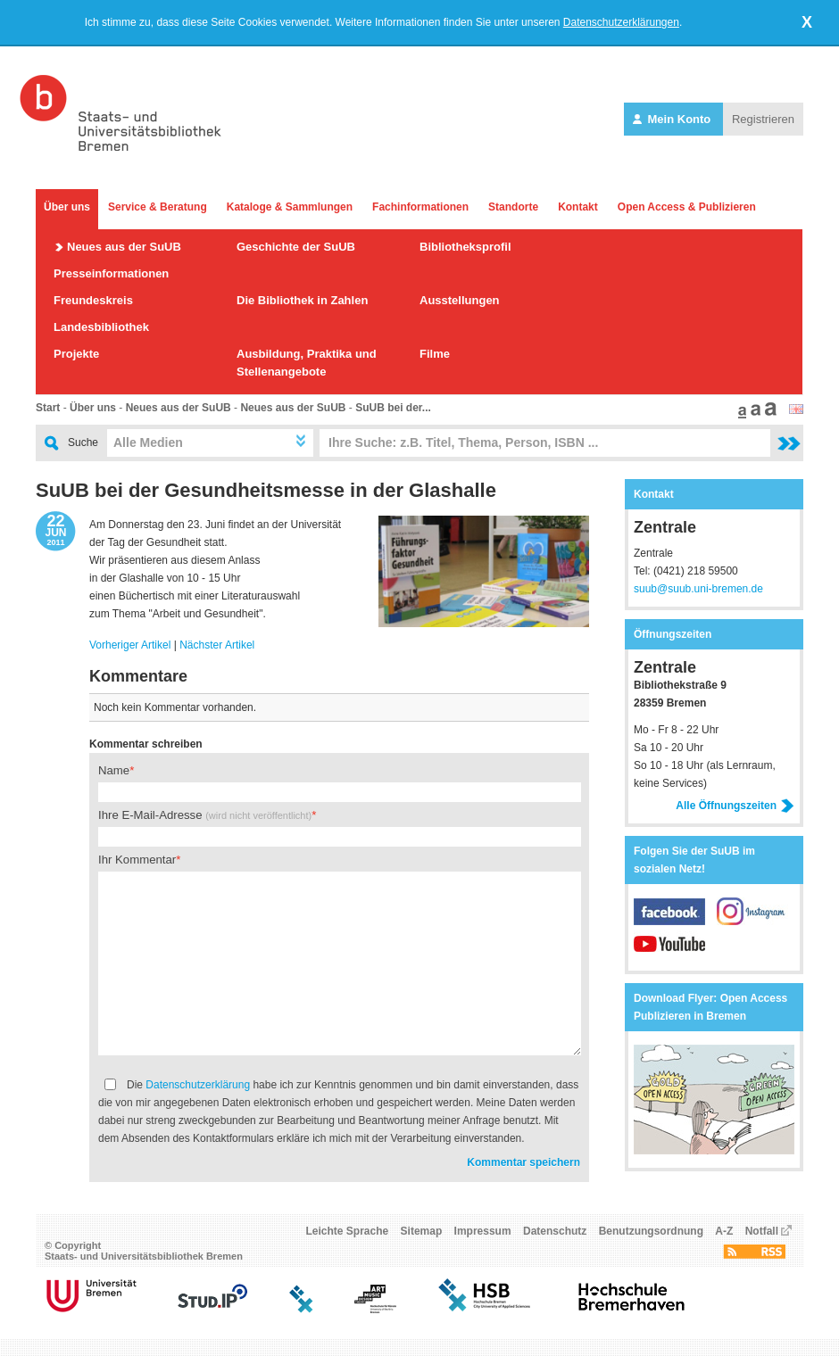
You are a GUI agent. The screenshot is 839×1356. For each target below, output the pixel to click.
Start (48, 407)
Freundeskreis (93, 300)
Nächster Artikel (216, 645)
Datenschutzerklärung (197, 1085)
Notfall (761, 1231)
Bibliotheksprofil (465, 246)
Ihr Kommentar (137, 859)
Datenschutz (554, 1231)
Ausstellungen (460, 300)
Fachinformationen (420, 207)
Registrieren (763, 119)
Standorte (513, 207)
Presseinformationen (111, 273)
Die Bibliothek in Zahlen (302, 300)
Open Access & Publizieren (687, 207)
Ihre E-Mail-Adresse (205, 815)
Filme (435, 353)
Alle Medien (148, 442)
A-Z (724, 1231)
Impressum (482, 1231)
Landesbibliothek (101, 327)
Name (113, 770)
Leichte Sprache (347, 1231)
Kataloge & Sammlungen (290, 207)
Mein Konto (673, 119)
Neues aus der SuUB (124, 246)
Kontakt (578, 207)
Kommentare (138, 676)
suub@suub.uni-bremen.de (698, 589)
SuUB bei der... (393, 407)
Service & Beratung (157, 207)
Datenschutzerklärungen (621, 22)
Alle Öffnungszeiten (735, 805)
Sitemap (422, 1231)
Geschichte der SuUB (296, 246)
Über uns (67, 207)
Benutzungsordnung (651, 1231)
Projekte (76, 353)
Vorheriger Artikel (129, 645)
